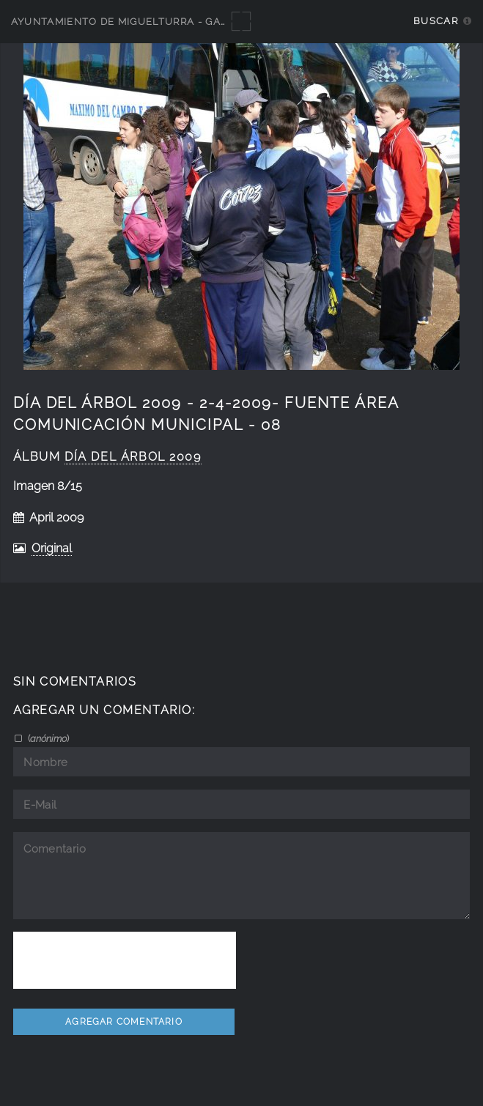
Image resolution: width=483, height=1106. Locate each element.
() (47, 738)
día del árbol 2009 (133, 457)
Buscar (435, 20)
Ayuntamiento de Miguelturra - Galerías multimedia (170, 21)
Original (52, 548)
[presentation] (124, 960)
